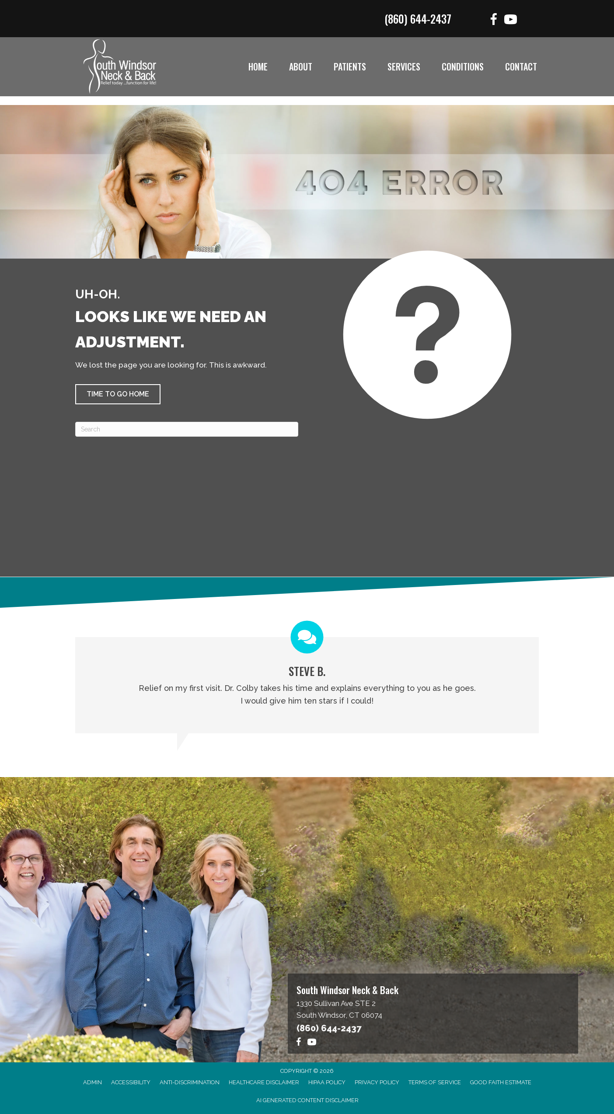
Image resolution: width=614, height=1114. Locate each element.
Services (403, 66)
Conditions (463, 66)
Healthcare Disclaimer (264, 1082)
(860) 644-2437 (417, 19)
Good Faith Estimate (500, 1082)
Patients (350, 66)
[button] (117, 394)
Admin (92, 1082)
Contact (521, 66)
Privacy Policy (377, 1082)
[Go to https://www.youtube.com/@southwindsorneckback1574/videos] (510, 20)
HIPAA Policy (326, 1082)
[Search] (186, 429)
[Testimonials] (307, 677)
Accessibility (130, 1082)
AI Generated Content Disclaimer (307, 1100)
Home (258, 66)
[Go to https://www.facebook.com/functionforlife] (493, 20)
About (300, 66)
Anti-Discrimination (190, 1082)
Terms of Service (434, 1082)
